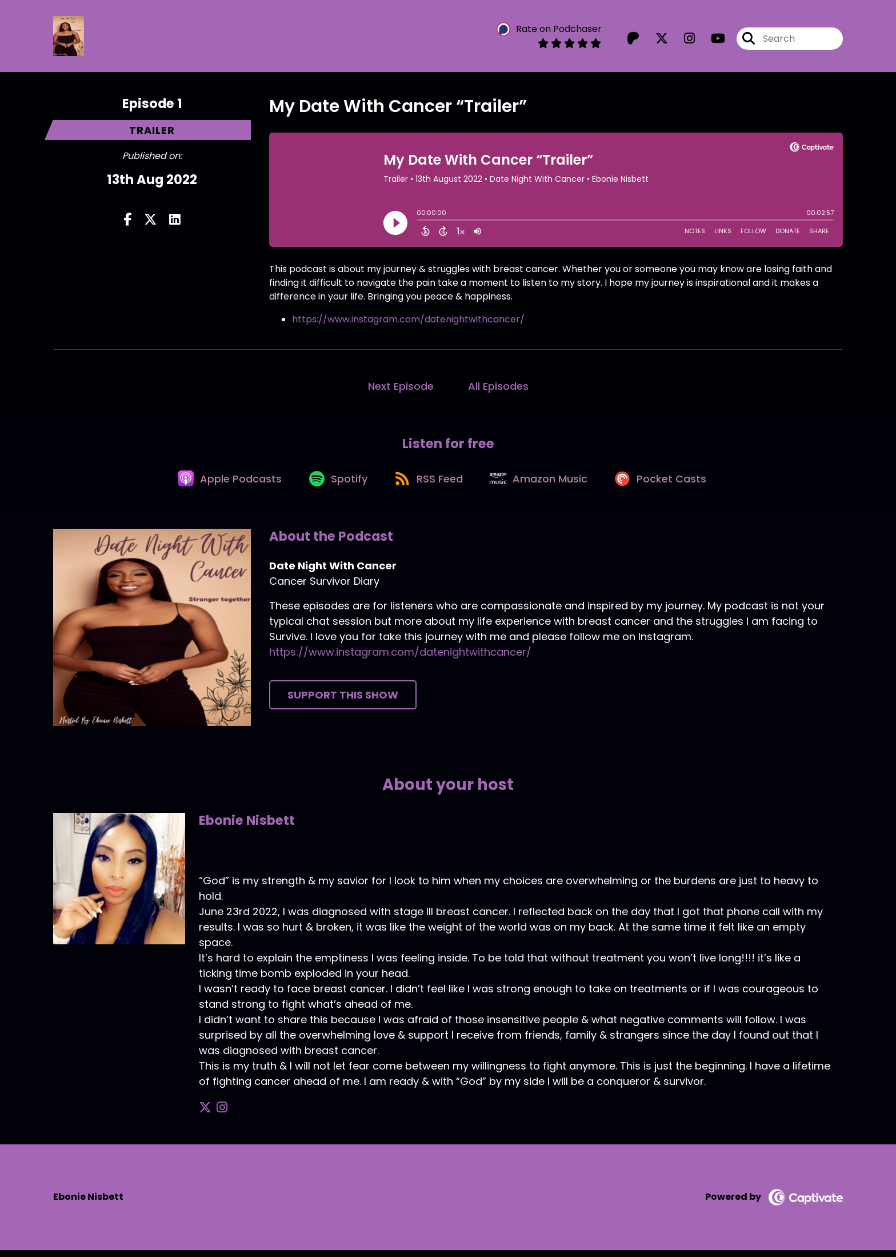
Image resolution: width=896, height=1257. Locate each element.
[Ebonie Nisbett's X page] (205, 1115)
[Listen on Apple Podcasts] (222, 485)
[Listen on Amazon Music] (543, 485)
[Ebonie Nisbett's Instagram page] (219, 1115)
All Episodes (498, 388)
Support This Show (342, 702)
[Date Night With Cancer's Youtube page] (711, 40)
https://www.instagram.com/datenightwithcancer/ (408, 321)
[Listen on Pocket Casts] (668, 484)
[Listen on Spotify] (335, 484)
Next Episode (401, 388)
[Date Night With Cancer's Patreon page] (633, 40)
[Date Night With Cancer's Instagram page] (682, 40)
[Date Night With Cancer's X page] (655, 40)
